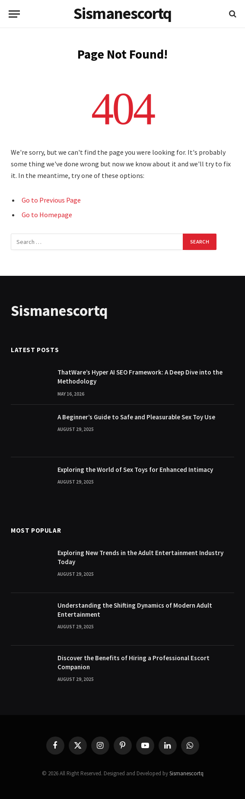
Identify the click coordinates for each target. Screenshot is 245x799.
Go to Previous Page (51, 200)
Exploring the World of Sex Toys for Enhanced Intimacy (135, 469)
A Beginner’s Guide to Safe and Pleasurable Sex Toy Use (136, 417)
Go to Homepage (47, 214)
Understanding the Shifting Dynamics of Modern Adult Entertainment (134, 609)
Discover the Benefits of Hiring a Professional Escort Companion (133, 662)
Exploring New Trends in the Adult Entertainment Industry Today (140, 557)
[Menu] (14, 14)
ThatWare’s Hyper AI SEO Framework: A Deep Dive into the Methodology (140, 376)
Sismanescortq (186, 773)
